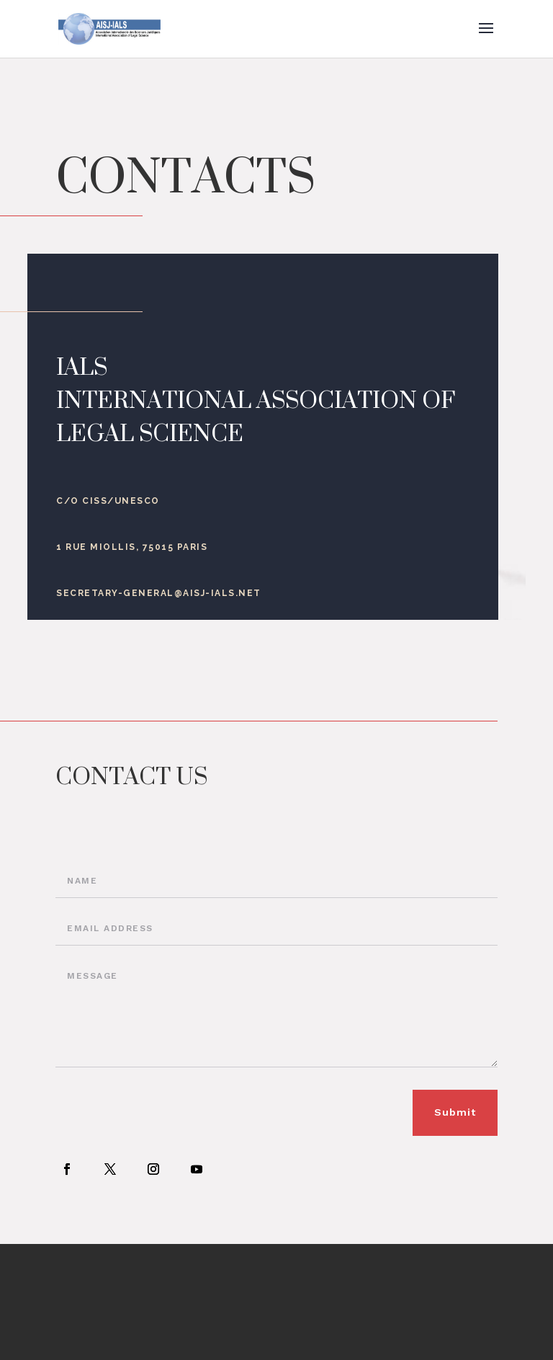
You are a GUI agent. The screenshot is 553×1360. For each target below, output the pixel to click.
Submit (455, 1112)
